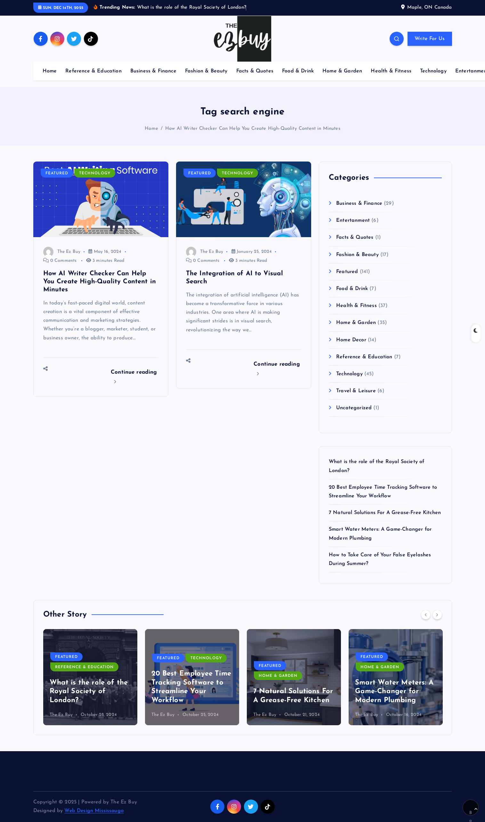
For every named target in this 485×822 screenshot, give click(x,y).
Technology (433, 71)
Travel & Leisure (356, 391)
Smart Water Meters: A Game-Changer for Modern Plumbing (394, 691)
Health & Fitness (391, 71)
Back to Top (473, 811)
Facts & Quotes (254, 71)
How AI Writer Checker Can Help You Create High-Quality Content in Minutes (252, 128)
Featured (56, 173)
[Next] (437, 614)
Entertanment (353, 220)
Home (50, 71)
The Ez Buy (62, 251)
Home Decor (351, 340)
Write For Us (430, 38)
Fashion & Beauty (206, 71)
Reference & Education (93, 71)
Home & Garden (342, 71)
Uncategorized (354, 408)
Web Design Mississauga (94, 810)
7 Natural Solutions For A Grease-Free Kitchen (385, 512)
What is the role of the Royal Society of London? (89, 691)
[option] (90, 677)
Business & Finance (153, 71)
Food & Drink (298, 71)
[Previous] (426, 614)
